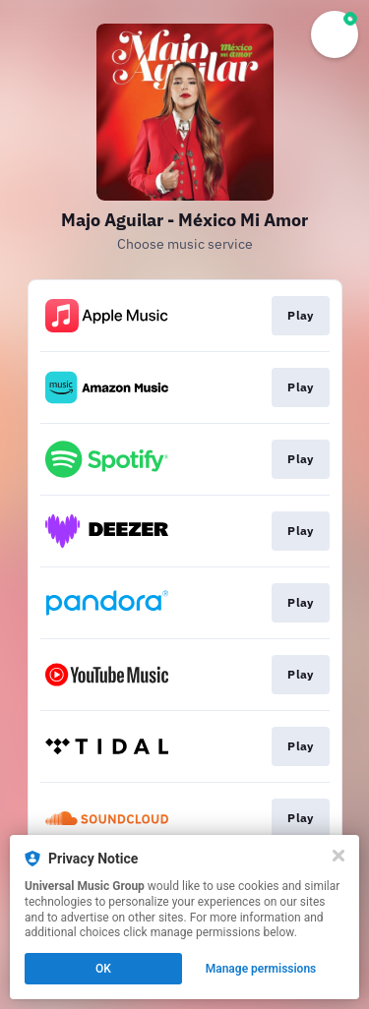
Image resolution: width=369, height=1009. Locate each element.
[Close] (338, 855)
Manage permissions (261, 969)
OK (103, 969)
